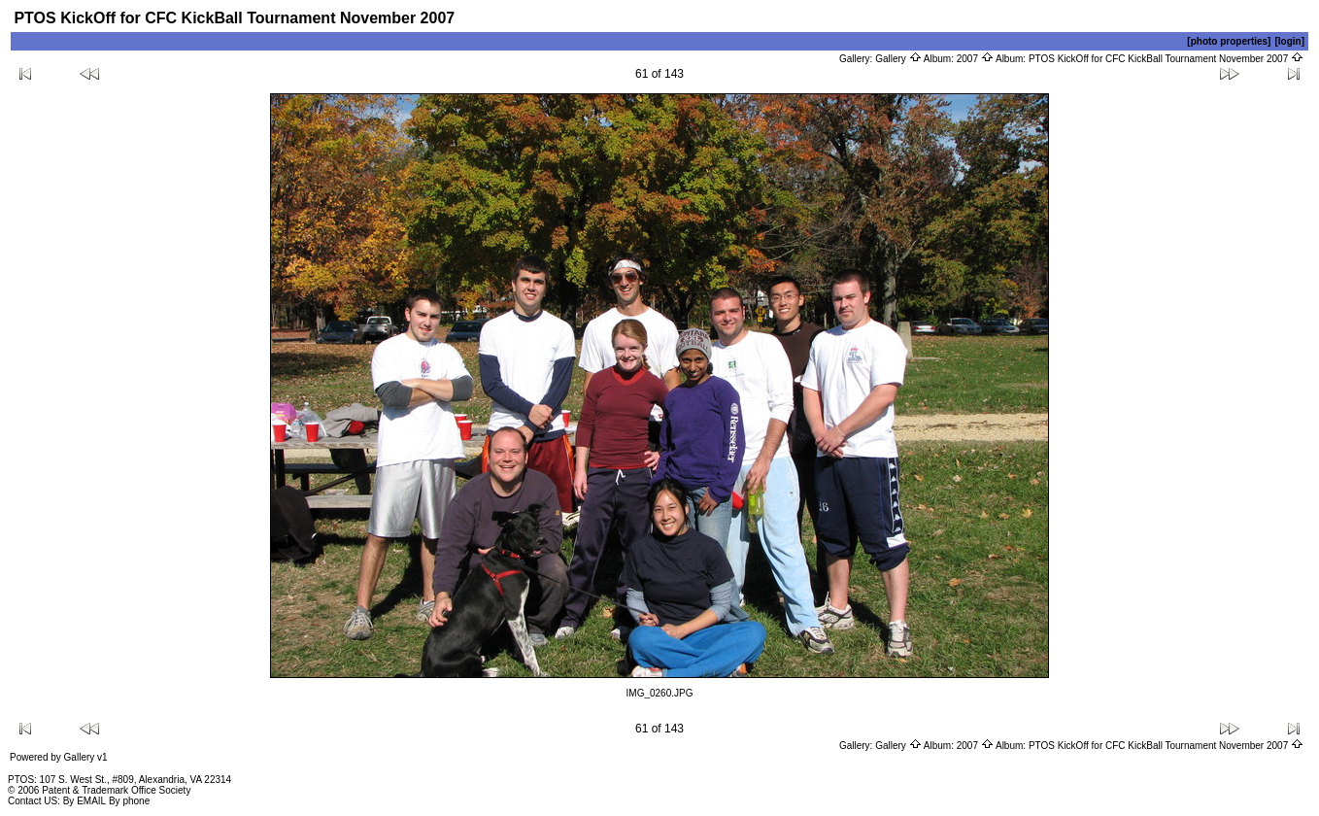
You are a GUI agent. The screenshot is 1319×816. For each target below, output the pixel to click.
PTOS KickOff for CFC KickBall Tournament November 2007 (1166, 58)
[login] (1289, 41)
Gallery (898, 58)
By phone (129, 801)
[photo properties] (1228, 41)
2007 (975, 58)
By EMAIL (84, 801)
